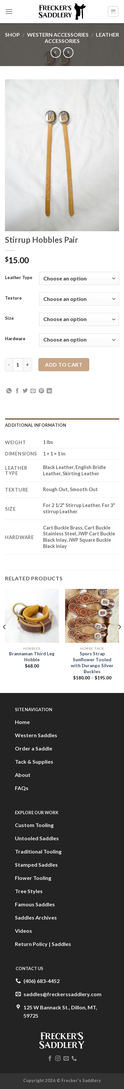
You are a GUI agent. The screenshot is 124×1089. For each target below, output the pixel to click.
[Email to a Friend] (33, 391)
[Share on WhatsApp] (9, 391)
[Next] (119, 640)
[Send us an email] (66, 1059)
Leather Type (18, 277)
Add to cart (63, 364)
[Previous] (4, 640)
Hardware (15, 339)
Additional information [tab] (35, 425)
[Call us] (74, 1059)
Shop (12, 34)
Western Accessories (58, 34)
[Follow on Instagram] (58, 1059)
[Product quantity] (18, 364)
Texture (13, 298)
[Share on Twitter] (25, 391)
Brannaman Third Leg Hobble (32, 656)
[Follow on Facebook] (50, 1059)
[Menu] (9, 11)
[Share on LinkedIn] (49, 391)
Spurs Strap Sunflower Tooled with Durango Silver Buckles (92, 662)
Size (9, 318)
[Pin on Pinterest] (41, 391)
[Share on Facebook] (17, 391)
